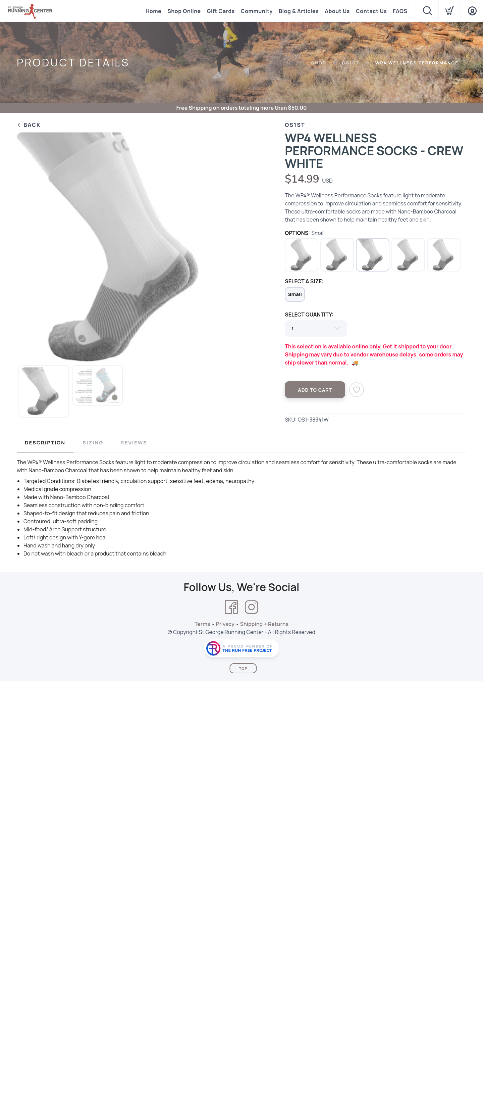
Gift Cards (221, 11)
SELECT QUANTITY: (309, 314)
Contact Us (371, 11)
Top (243, 668)
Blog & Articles (299, 11)
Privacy (225, 624)
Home (153, 11)
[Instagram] (251, 607)
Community (257, 11)
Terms (202, 624)
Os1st (350, 63)
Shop (318, 63)
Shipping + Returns (264, 624)
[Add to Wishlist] (356, 389)
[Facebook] (231, 607)
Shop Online (184, 11)
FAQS (400, 11)
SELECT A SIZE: (304, 281)
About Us (337, 11)
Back (29, 125)
